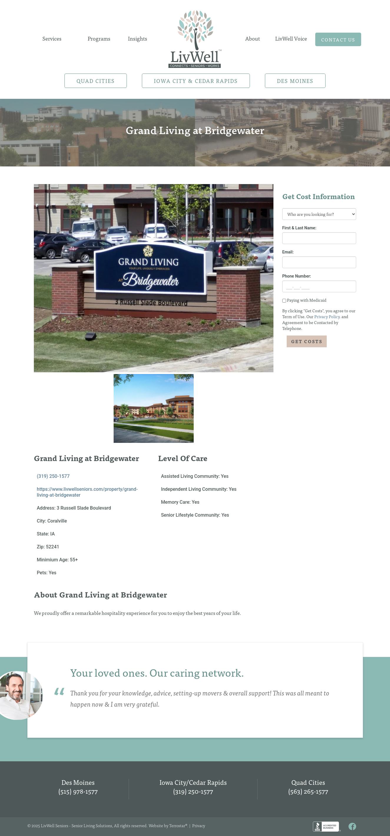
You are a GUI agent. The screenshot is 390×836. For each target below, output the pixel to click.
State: (43, 534)
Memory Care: (176, 502)
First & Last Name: (299, 228)
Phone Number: (296, 276)
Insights (137, 38)
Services (52, 38)
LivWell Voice (291, 38)
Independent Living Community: (195, 489)
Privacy (198, 825)
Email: (288, 252)
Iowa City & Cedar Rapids (196, 80)
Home (195, 37)
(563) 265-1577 (308, 791)
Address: (47, 508)
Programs (99, 38)
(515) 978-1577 (78, 791)
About (252, 38)
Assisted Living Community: (191, 476)
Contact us (338, 39)
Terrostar (177, 825)
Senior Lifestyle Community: (191, 515)
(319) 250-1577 (53, 476)
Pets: (43, 572)
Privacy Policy (326, 316)
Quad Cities (96, 80)
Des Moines (295, 80)
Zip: (41, 547)
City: (42, 521)
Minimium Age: (53, 560)
